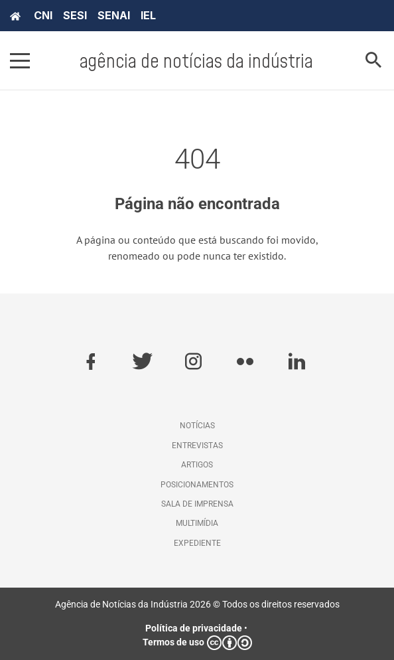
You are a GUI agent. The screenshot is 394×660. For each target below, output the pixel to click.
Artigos (197, 464)
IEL (148, 15)
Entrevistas (197, 445)
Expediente (197, 543)
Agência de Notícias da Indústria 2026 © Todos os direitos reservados (197, 604)
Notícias (197, 425)
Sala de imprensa (197, 504)
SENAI (114, 15)
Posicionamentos (197, 484)
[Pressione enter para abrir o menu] (20, 60)
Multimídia (197, 523)
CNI (43, 15)
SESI (75, 15)
